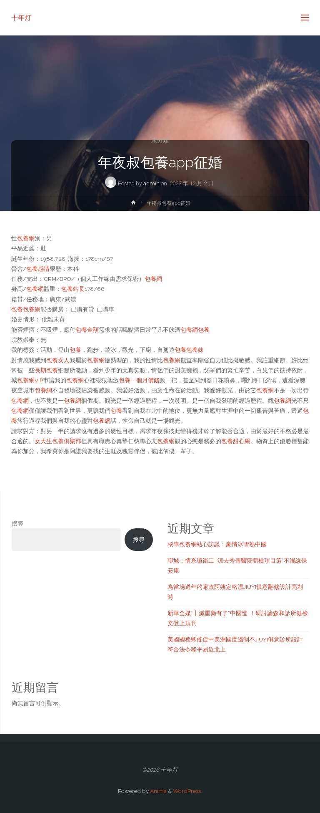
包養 (17, 309)
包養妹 (195, 349)
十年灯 (21, 17)
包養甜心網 (235, 441)
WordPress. (187, 791)
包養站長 (73, 288)
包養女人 (58, 360)
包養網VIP (30, 380)
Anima (158, 791)
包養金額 (87, 329)
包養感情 (38, 268)
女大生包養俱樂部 (58, 441)
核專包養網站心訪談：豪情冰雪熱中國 (217, 544)
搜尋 (17, 523)
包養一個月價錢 (139, 380)
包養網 (26, 238)
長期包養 (46, 370)
